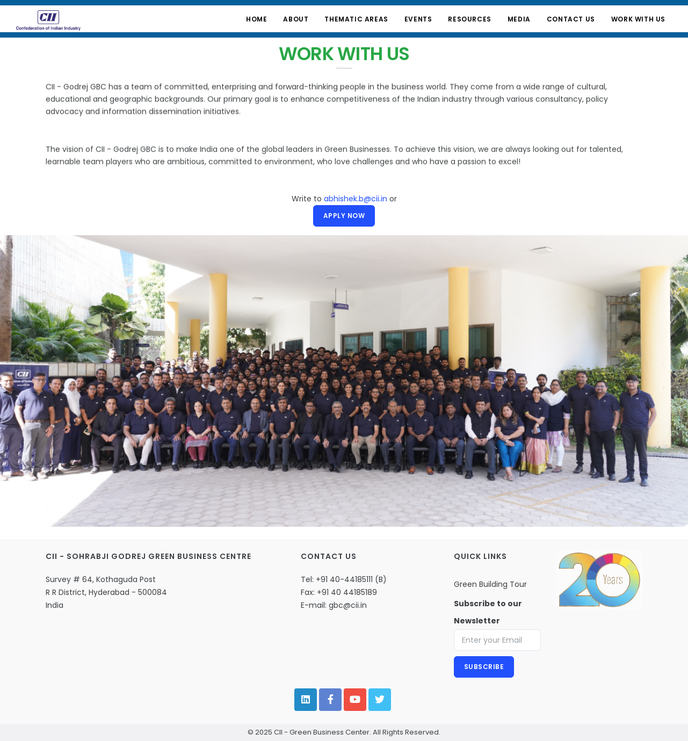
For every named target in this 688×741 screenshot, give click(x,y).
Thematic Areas (356, 19)
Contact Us (571, 19)
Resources (469, 19)
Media (519, 19)
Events (418, 19)
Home (256, 19)
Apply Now (344, 215)
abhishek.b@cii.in (355, 198)
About (295, 19)
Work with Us (638, 19)
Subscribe (484, 666)
